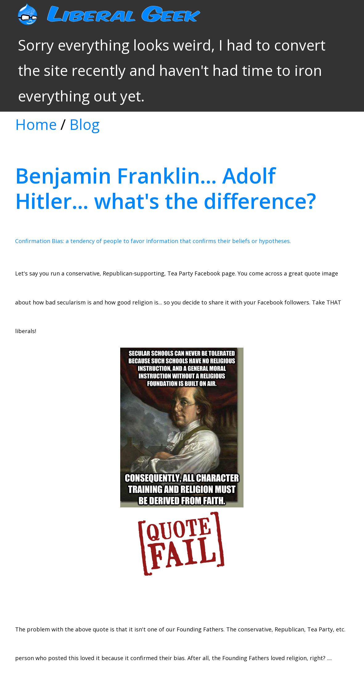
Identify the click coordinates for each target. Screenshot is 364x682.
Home (36, 124)
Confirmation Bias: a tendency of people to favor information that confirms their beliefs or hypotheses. (153, 241)
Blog (84, 124)
